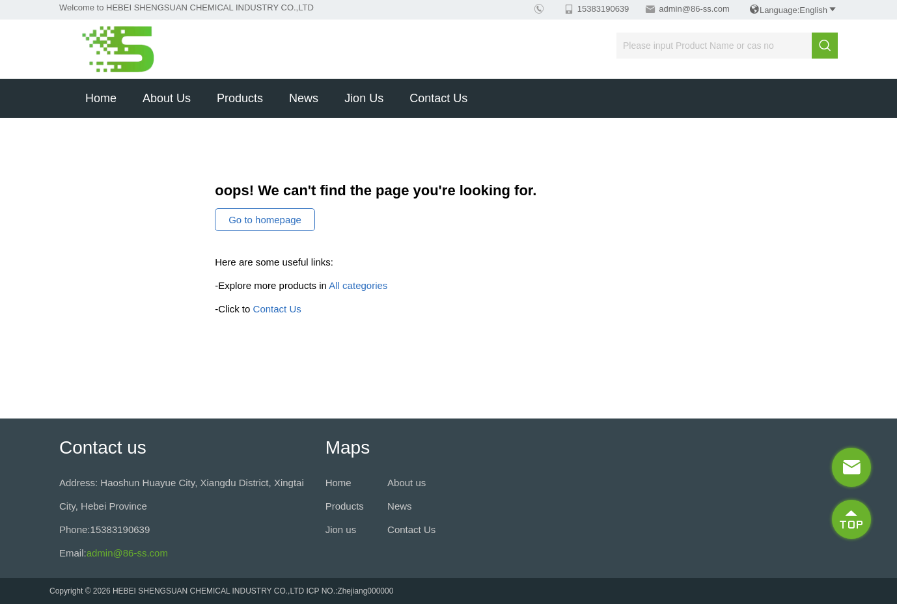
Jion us (363, 98)
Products (240, 98)
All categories (358, 285)
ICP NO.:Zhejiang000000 (350, 591)
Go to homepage (264, 219)
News (303, 98)
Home (101, 98)
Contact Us (438, 98)
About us (167, 98)
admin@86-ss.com (694, 9)
